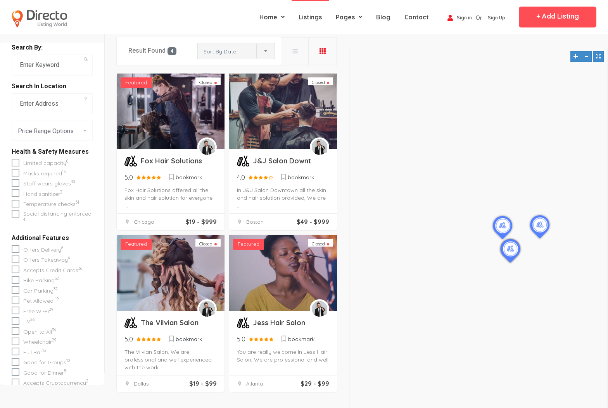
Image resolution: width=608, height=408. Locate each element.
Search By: (27, 47)
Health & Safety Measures (50, 151)
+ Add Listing (557, 16)
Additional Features (40, 238)
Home (272, 17)
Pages (349, 17)
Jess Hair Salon (279, 322)
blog (383, 17)
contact (416, 17)
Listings (310, 17)
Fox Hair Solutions (171, 160)
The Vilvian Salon (170, 322)
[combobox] (52, 130)
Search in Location (39, 86)
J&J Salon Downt (282, 160)
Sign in (459, 18)
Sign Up (496, 18)
